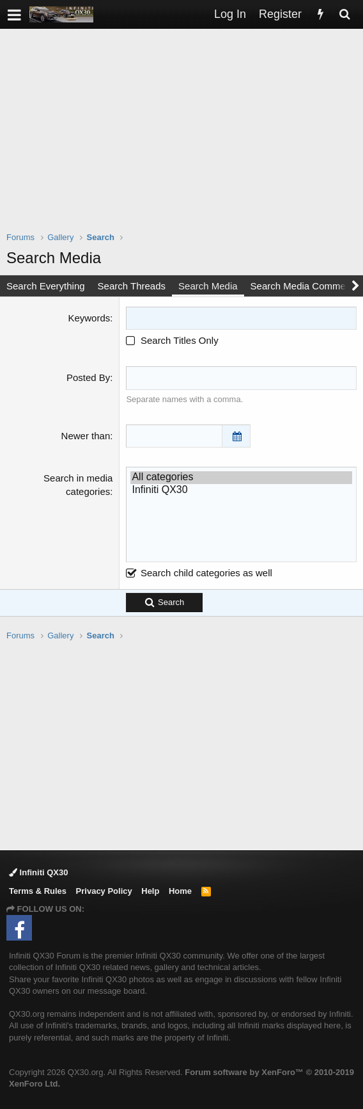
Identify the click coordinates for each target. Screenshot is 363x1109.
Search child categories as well (199, 572)
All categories (241, 477)
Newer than (86, 435)
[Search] (344, 14)
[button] (14, 14)
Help (150, 891)
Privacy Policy (104, 891)
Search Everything (45, 285)
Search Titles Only (172, 340)
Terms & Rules (37, 891)
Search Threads (132, 285)
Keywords (89, 317)
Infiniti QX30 (241, 490)
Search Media (208, 285)
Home (180, 891)
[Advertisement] (184, 138)
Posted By (88, 377)
